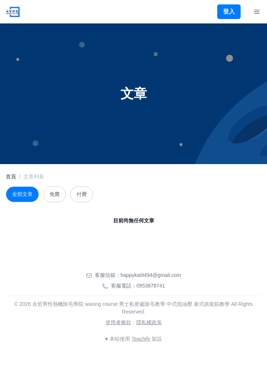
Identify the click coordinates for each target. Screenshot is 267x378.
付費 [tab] (82, 194)
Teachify (140, 339)
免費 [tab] (54, 194)
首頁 (11, 176)
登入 (229, 11)
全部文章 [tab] (22, 194)
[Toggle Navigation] (257, 12)
